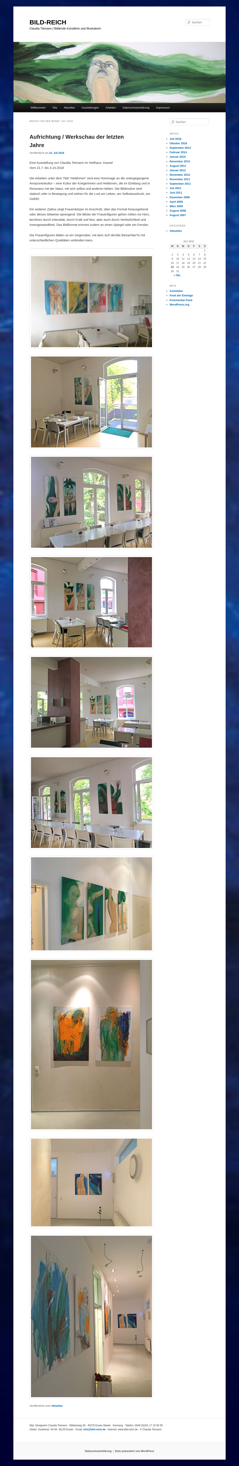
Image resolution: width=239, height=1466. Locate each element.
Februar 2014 (178, 152)
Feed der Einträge (181, 295)
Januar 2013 (178, 170)
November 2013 (180, 161)
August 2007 (178, 215)
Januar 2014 (178, 156)
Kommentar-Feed (181, 300)
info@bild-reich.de (94, 1429)
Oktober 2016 (178, 143)
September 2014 (180, 147)
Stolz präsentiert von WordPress (134, 1451)
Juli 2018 (175, 138)
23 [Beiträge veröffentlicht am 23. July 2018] (172, 267)
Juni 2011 (176, 192)
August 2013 (178, 165)
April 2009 (176, 201)
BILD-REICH (48, 22)
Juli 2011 (175, 188)
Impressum (163, 107)
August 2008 (178, 210)
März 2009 (176, 206)
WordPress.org (179, 304)
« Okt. (177, 275)
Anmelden (176, 291)
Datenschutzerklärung (136, 107)
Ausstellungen (90, 107)
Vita (54, 107)
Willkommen (38, 107)
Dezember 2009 (180, 197)
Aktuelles (69, 107)
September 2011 (180, 183)
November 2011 (180, 179)
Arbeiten (111, 107)
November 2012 (180, 174)
